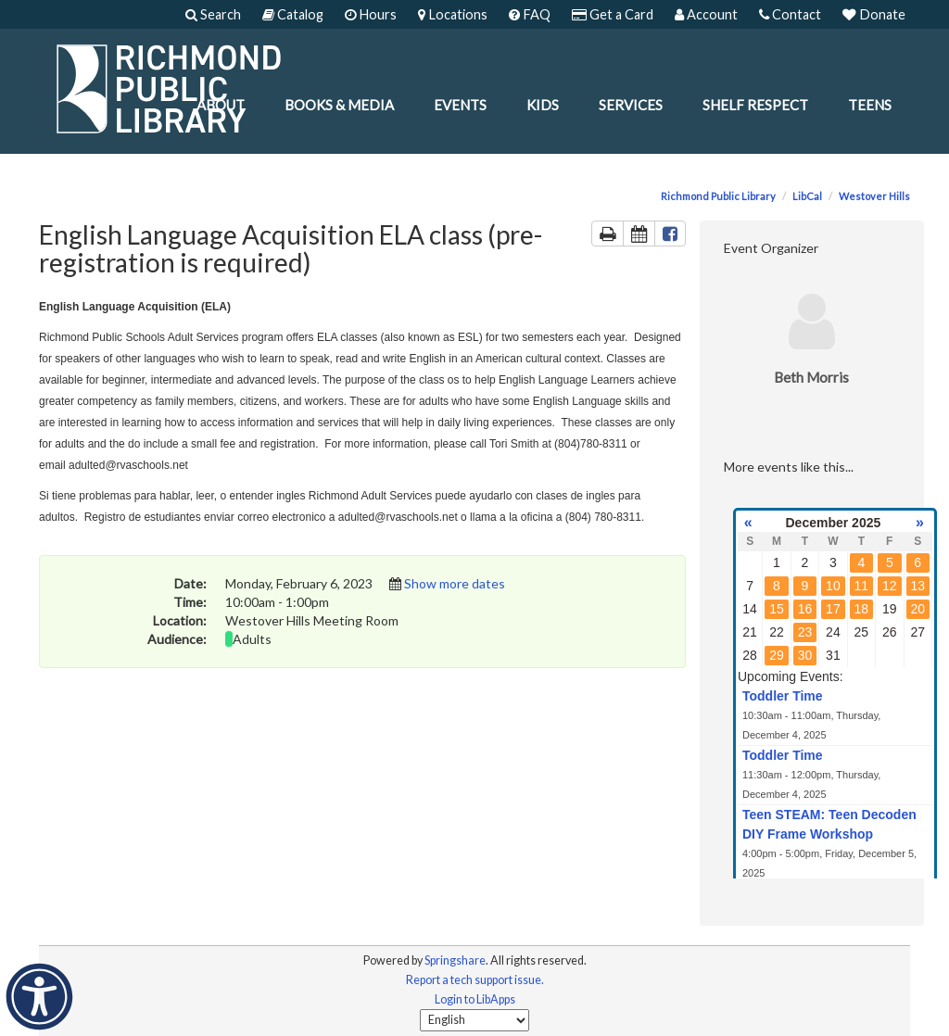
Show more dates (454, 583)
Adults (252, 639)
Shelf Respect (755, 104)
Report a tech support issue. (475, 980)
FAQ (529, 14)
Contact (790, 14)
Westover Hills (874, 196)
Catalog (292, 14)
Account (706, 14)
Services (631, 104)
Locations (452, 14)
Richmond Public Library (718, 196)
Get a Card (612, 14)
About (220, 104)
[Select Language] (474, 1020)
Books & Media (339, 104)
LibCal (807, 196)
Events (460, 104)
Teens (870, 104)
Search (213, 14)
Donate (873, 14)
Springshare (455, 960)
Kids (542, 104)
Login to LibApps (475, 999)
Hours (371, 14)
